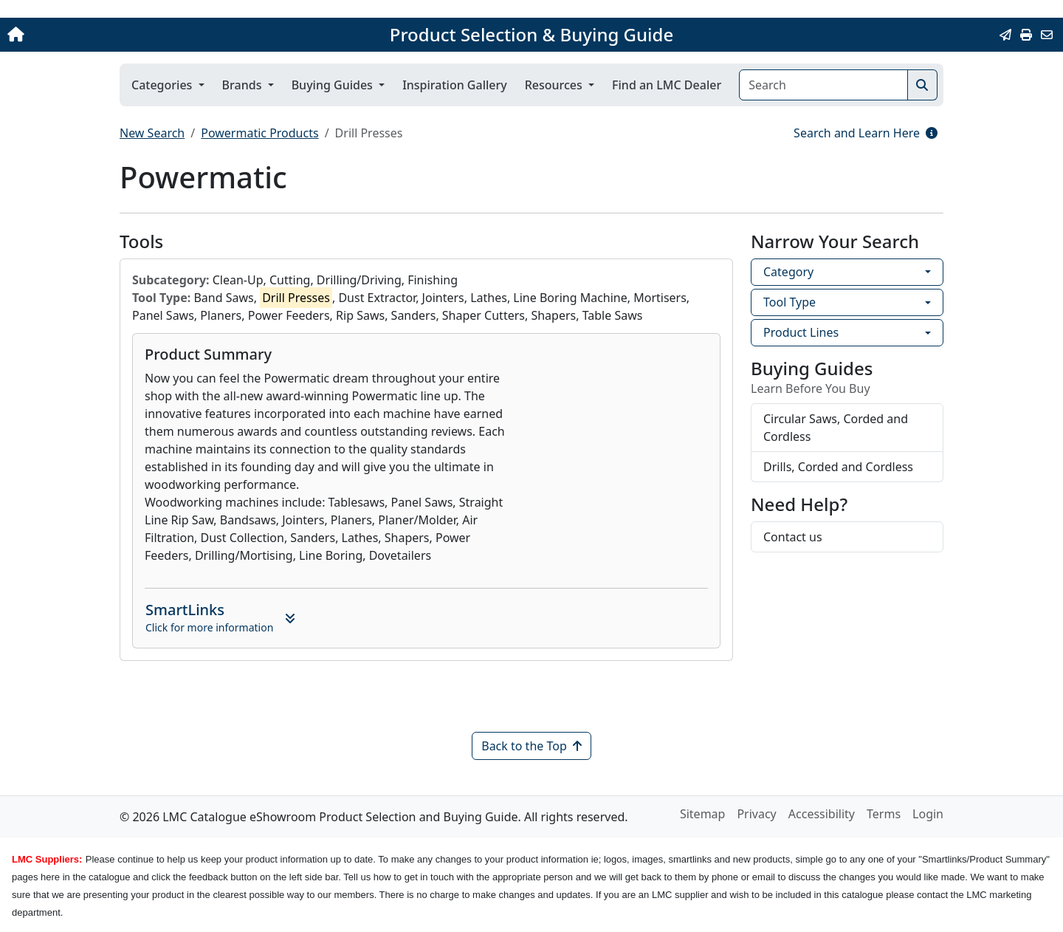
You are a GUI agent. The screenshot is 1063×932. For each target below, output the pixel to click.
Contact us (792, 537)
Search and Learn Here (866, 133)
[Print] (1026, 35)
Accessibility (821, 814)
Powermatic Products (259, 133)
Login (927, 814)
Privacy (756, 814)
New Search (152, 133)
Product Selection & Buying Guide (531, 35)
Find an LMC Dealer (666, 85)
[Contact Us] (1047, 35)
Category (788, 272)
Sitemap (703, 814)
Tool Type (789, 302)
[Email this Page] (1005, 35)
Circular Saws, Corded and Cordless (835, 428)
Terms (884, 814)
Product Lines (801, 332)
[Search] (823, 84)
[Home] (110, 35)
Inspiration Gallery (454, 85)
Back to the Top (531, 746)
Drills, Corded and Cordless (838, 467)
